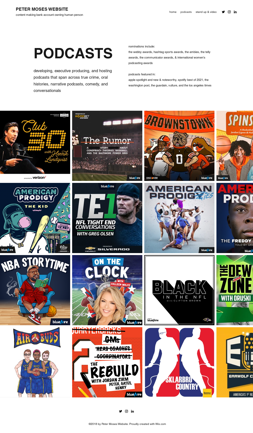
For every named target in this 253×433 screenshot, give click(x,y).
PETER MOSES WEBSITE (42, 9)
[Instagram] (229, 12)
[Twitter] (223, 12)
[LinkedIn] (235, 12)
